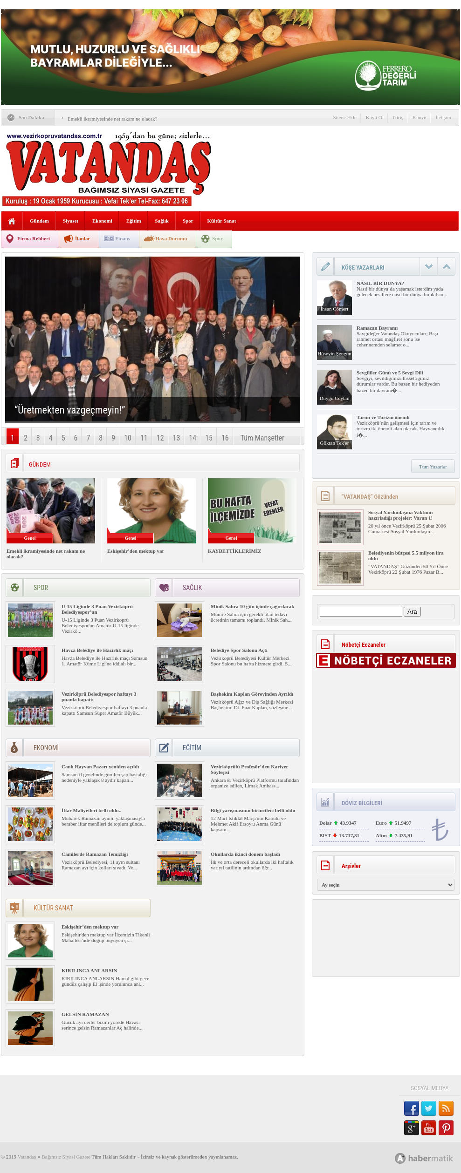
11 (144, 438)
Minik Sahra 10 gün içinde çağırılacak (252, 606)
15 (209, 438)
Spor (188, 221)
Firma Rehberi (33, 238)
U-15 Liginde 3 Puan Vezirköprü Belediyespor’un (97, 609)
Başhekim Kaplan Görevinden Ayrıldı (252, 694)
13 (176, 438)
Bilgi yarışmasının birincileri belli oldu (253, 810)
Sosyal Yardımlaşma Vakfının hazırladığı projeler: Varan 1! (400, 515)
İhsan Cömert (335, 309)
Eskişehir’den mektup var (135, 551)
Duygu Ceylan (335, 398)
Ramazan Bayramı (377, 328)
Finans (122, 238)
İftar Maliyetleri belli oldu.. (91, 810)
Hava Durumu (171, 238)
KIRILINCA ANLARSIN (89, 970)
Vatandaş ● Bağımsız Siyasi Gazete (54, 1156)
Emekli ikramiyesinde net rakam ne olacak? (113, 119)
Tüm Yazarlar (433, 466)
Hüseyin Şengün (334, 353)
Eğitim (133, 221)
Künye (419, 117)
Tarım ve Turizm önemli (383, 417)
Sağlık (162, 221)
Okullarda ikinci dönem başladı (245, 854)
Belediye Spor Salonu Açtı (239, 650)
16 (225, 438)
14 (192, 438)
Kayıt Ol (375, 117)
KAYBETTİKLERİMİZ (234, 551)
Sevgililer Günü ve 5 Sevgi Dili (390, 372)
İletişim (443, 117)
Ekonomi (102, 221)
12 (160, 438)
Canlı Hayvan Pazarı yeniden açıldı (100, 766)
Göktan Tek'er (334, 443)
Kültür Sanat (221, 221)
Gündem (39, 221)
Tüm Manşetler (262, 438)
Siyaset (70, 221)
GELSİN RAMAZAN (85, 1014)
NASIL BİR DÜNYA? (380, 283)
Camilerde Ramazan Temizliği (95, 854)
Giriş (398, 117)
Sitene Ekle (344, 117)
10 (127, 438)
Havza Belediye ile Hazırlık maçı (97, 650)
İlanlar (82, 238)
